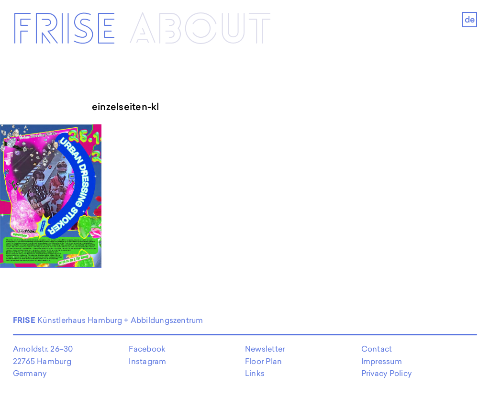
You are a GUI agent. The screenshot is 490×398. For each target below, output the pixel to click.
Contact (376, 348)
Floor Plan (263, 361)
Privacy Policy (386, 373)
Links (255, 373)
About (200, 30)
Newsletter (265, 348)
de (470, 19)
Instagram (147, 361)
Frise (64, 30)
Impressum (381, 361)
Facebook (147, 348)
